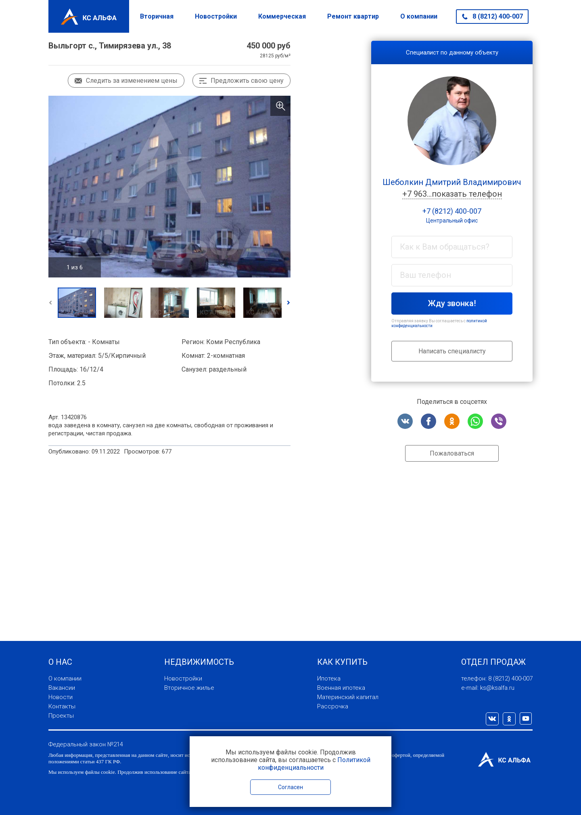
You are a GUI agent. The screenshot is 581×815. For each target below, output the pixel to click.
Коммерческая (282, 16)
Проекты (61, 715)
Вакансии (61, 687)
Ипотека (329, 678)
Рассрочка (332, 706)
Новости (60, 697)
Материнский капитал (347, 697)
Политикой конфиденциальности (314, 763)
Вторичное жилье (189, 687)
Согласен (290, 787)
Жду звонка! (452, 303)
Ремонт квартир (353, 16)
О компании (418, 16)
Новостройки (216, 16)
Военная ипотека (341, 687)
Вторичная (156, 16)
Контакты (61, 706)
